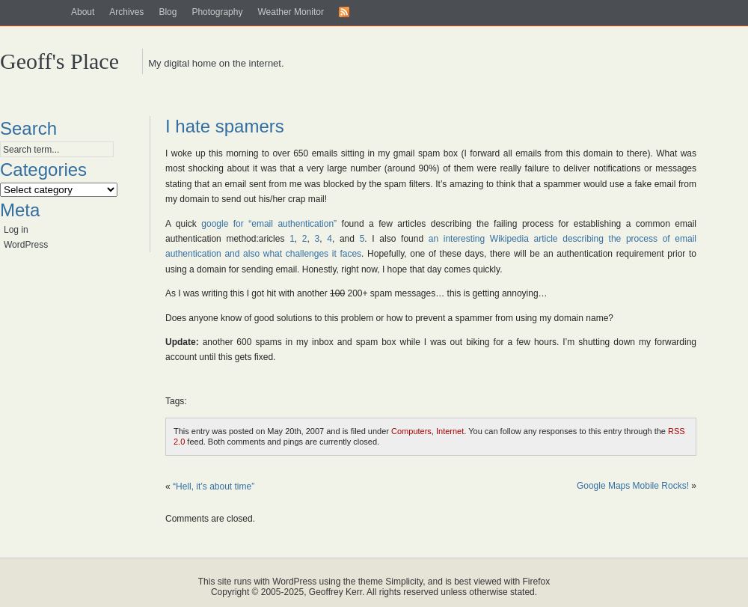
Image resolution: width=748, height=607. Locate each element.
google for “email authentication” (269, 224)
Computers (411, 431)
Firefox (537, 581)
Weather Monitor (290, 12)
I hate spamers (224, 126)
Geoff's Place (59, 61)
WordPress (26, 245)
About (82, 12)
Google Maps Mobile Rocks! (633, 486)
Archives (126, 12)
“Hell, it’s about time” (213, 486)
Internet (450, 431)
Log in (16, 230)
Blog (168, 12)
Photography (216, 12)
